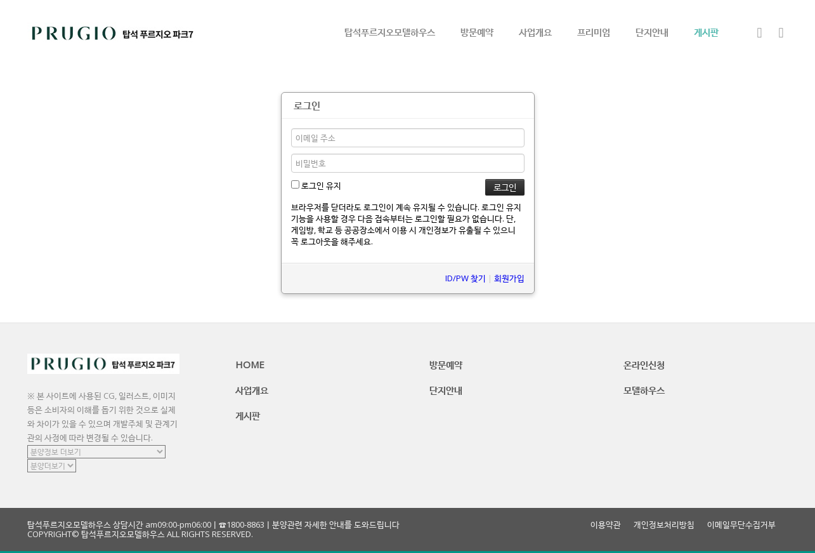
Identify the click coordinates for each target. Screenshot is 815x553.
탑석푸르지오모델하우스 (389, 31)
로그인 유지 (316, 185)
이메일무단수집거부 (741, 525)
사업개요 (535, 31)
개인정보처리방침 (664, 525)
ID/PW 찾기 (465, 278)
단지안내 (652, 31)
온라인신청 (644, 364)
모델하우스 (644, 389)
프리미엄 (593, 31)
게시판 (706, 31)
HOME (249, 364)
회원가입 (509, 278)
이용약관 (605, 525)
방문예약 (476, 31)
